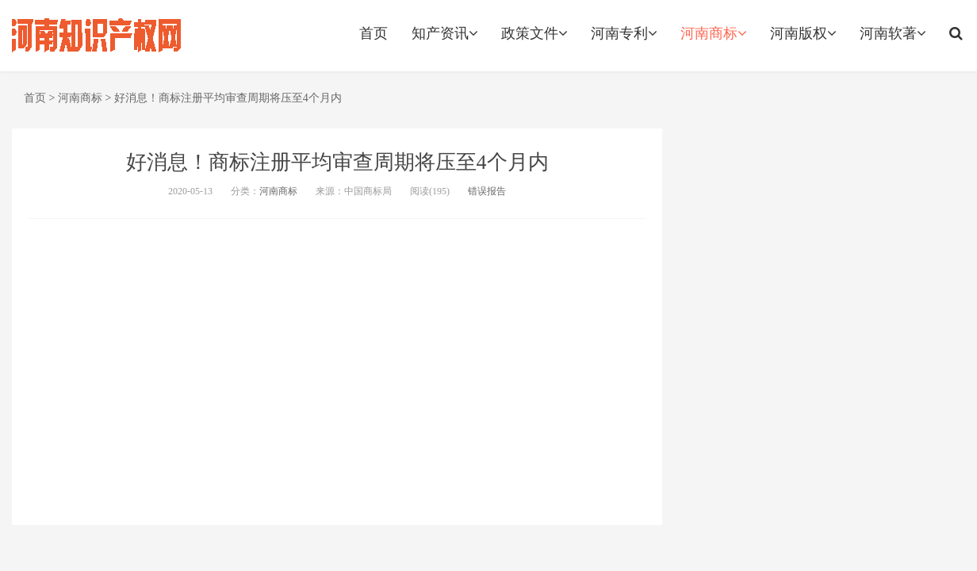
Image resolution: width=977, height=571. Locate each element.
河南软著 (892, 33)
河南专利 (624, 33)
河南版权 (803, 33)
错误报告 (487, 191)
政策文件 (534, 33)
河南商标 (713, 33)
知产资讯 (444, 33)
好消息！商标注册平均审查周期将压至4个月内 (228, 98)
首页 (373, 33)
